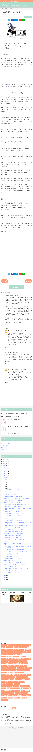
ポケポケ (15, 686)
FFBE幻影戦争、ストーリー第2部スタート (14, 558)
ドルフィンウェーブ (25, 674)
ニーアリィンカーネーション (7, 677)
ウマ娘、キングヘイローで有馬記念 (13, 527)
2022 (4, 467)
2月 (5, 577)
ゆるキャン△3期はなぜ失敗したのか (10, 433)
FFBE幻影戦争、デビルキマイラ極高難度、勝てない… (17, 552)
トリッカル (16, 674)
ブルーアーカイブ (5, 681)
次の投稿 (4, 281)
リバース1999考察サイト (7, 443)
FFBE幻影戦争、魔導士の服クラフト (13, 531)
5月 (5, 486)
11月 (5, 473)
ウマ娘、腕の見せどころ (10, 494)
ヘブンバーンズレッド (6, 686)
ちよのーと (3, 1)
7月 (5, 482)
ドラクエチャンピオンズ (7, 674)
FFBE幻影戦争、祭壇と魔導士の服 (12, 535)
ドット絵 (10, 672)
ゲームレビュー (5, 661)
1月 (5, 579)
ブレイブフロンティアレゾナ (17, 681)
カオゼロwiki (17, 1)
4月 (5, 488)
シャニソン (4, 665)
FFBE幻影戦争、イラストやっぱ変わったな (15, 529)
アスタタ (16, 647)
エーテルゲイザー (5, 651)
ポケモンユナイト (23, 686)
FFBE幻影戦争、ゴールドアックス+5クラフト (15, 500)
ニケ (17, 677)
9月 (5, 477)
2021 (4, 469)
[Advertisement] (16, 251)
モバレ (17, 688)
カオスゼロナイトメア (23, 658)
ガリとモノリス (5, 4)
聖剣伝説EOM (26, 695)
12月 (5, 471)
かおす (15, 658)
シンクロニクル (12, 665)
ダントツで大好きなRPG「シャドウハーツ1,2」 (16, 564)
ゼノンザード (26, 667)
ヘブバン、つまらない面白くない (15, 419)
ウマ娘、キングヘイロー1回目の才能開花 (14, 533)
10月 (5, 475)
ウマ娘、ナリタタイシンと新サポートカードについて (17, 498)
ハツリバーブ (23, 677)
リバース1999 (24, 690)
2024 (4, 463)
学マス (10, 695)
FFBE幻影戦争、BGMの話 (10, 556)
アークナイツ (8, 647)
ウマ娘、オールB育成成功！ (11, 570)
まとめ (3, 688)
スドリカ (10, 331)
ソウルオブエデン (5, 670)
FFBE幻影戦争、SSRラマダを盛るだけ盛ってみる (16, 504)
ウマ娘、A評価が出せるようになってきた (14, 518)
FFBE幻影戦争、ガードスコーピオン (13, 496)
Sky (2, 647)
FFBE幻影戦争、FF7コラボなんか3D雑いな (15, 514)
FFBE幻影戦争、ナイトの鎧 (11, 554)
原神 (16, 695)
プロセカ (16, 683)
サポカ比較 (10, 1)
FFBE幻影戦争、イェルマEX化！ (12, 511)
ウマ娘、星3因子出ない (9, 560)
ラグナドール (15, 690)
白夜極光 (10, 697)
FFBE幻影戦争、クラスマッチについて (13, 490)
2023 (4, 465)
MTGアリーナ (26, 645)
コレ (9, 86)
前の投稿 (28, 281)
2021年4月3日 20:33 (12, 352)
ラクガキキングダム (6, 690)
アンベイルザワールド (6, 649)
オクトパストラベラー (6, 656)
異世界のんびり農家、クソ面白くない (10, 416)
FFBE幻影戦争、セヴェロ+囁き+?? (13, 537)
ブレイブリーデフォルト (7, 683)
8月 (5, 479)
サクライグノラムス (21, 661)
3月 (5, 575)
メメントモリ (9, 688)
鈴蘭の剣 (3, 699)
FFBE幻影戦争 (28, 16)
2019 (4, 584)
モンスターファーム (25, 688)
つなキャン (14, 670)
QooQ (19, 728)
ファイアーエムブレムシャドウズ (22, 679)
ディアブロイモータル (23, 670)
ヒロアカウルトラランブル (7, 679)
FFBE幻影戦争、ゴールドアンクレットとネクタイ (16, 568)
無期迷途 (23, 697)
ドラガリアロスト (17, 672)
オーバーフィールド (16, 654)
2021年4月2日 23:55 (20, 331)
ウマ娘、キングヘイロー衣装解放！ (13, 502)
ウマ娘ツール (4, 442)
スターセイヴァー (22, 665)
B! (16, 20)
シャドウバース (13, 663)
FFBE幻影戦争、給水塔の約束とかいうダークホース (17, 520)
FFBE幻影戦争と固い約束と (11, 566)
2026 (4, 459)
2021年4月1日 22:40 (12, 295)
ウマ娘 (26, 649)
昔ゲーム (3, 697)
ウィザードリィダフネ (17, 649)
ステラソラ (12, 667)
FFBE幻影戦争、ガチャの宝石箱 (12, 516)
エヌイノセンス (15, 651)
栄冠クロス (4, 695)
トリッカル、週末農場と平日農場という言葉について (14, 413)
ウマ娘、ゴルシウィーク (10, 492)
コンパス (12, 661)
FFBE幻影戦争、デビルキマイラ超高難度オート (16, 549)
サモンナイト (4, 663)
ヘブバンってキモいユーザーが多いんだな (17, 426)
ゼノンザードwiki (5, 451)
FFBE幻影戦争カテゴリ (16, 287)
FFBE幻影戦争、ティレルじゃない (12, 562)
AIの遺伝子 (4, 645)
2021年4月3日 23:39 (20, 369)
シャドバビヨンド (22, 663)
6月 (5, 484)
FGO (20, 645)
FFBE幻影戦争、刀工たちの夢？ (12, 572)
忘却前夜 (16, 697)
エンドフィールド (5, 654)
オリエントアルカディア (19, 656)
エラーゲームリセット (25, 651)
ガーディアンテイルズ (6, 658)
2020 (4, 581)
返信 (5, 325)
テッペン (3, 672)
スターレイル (4, 667)
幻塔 (20, 695)
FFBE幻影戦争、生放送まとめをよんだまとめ (15, 525)
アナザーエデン (23, 647)
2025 (4, 461)
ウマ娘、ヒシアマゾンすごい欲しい (13, 506)
